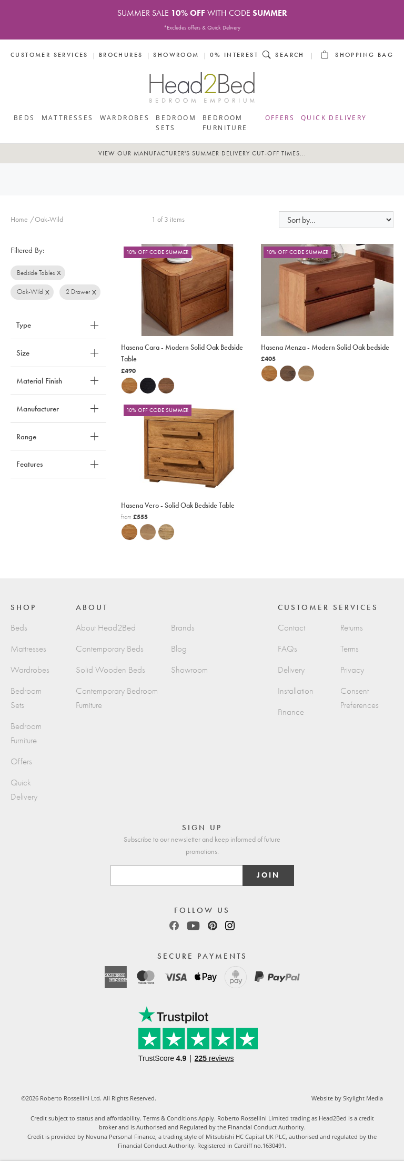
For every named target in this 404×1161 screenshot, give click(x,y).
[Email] (177, 875)
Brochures (121, 54)
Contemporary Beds (110, 649)
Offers (280, 117)
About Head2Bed (106, 628)
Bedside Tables (36, 273)
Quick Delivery (334, 117)
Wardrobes (125, 117)
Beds (24, 117)
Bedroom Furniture (225, 122)
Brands (183, 628)
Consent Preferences (359, 698)
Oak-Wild (30, 292)
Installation (296, 691)
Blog (179, 649)
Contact (291, 628)
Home (19, 219)
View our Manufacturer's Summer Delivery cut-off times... (202, 153)
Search (289, 54)
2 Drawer (78, 292)
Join (268, 875)
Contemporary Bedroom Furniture (117, 698)
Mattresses (68, 117)
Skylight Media (363, 1098)
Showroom (176, 54)
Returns (351, 628)
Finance (291, 712)
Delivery (291, 670)
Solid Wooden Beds (110, 670)
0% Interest (234, 54)
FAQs (287, 649)
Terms (349, 649)
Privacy (352, 670)
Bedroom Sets (176, 122)
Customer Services (49, 54)
